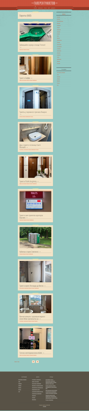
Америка (58, 76)
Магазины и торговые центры (37, 386)
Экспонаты (34, 400)
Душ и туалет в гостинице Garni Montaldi (30, 146)
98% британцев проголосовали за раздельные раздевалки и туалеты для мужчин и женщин (51, 392)
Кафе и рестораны (23, 80)
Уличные (21, 116)
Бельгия (58, 19)
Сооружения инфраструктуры (37, 392)
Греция (58, 27)
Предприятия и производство (37, 388)
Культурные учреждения (24, 288)
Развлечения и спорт (36, 390)
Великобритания (60, 21)
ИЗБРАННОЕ (40, 8)
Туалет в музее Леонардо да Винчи (31, 286)
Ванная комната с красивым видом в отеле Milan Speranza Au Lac (32, 318)
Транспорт (21, 49)
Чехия (58, 57)
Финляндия (59, 50)
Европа (25, 49)
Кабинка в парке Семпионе (29, 252)
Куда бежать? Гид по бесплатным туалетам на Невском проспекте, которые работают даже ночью (51, 382)
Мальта (58, 38)
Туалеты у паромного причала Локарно (33, 112)
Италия (28, 49)
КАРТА (49, 8)
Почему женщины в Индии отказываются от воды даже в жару (51, 387)
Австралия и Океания (61, 72)
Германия (31, 355)
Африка (58, 78)
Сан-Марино (59, 46)
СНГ (58, 85)
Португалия (59, 44)
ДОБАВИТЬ (53, 8)
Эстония (58, 63)
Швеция (58, 61)
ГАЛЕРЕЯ (35, 7)
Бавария (34, 355)
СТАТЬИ (45, 8)
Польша (58, 42)
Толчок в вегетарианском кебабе (31, 353)
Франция (58, 52)
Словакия (59, 48)
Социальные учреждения (36, 394)
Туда (38, 362)
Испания (58, 31)
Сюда (33, 362)
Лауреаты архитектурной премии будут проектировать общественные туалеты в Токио (51, 397)
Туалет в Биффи (25, 78)
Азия (58, 74)
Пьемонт (36, 321)
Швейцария (28, 116)
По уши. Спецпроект (49, 400)
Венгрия (58, 23)
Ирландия (59, 29)
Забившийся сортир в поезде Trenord (32, 45)
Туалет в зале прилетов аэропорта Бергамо (31, 216)
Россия (58, 83)
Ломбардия (34, 80)
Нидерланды (59, 40)
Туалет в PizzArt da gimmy (28, 181)
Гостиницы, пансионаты (24, 149)
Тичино (31, 116)
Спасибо (44, 406)
